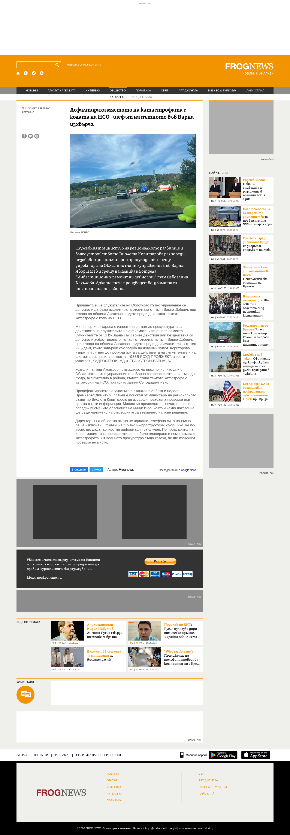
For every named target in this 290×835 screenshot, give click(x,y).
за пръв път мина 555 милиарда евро (257, 216)
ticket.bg (209, 828)
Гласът (112, 780)
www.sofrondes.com (190, 828)
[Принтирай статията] (36, 136)
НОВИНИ (32, 90)
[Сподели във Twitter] (30, 136)
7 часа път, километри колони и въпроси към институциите (256, 335)
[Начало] (18, 73)
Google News (188, 470)
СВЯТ (165, 90)
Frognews (126, 469)
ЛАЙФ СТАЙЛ (255, 90)
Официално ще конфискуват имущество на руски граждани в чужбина (256, 364)
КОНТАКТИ (41, 755)
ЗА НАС (21, 755)
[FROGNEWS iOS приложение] (255, 755)
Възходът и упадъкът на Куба (257, 244)
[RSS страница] (42, 73)
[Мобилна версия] (193, 755)
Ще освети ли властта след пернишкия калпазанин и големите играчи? (257, 307)
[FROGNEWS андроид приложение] (223, 755)
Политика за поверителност (98, 755)
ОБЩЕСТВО (118, 90)
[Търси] (58, 65)
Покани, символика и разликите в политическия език (254, 189)
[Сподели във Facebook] (24, 136)
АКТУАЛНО (117, 97)
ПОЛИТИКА (143, 90)
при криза (256, 392)
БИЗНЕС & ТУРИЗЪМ (222, 90)
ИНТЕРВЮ (92, 90)
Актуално (114, 793)
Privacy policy (141, 828)
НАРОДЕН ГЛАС (141, 97)
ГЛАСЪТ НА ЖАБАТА (61, 90)
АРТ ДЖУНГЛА (188, 90)
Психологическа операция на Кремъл (255, 276)
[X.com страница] (34, 73)
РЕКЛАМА (61, 755)
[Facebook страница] (26, 73)
